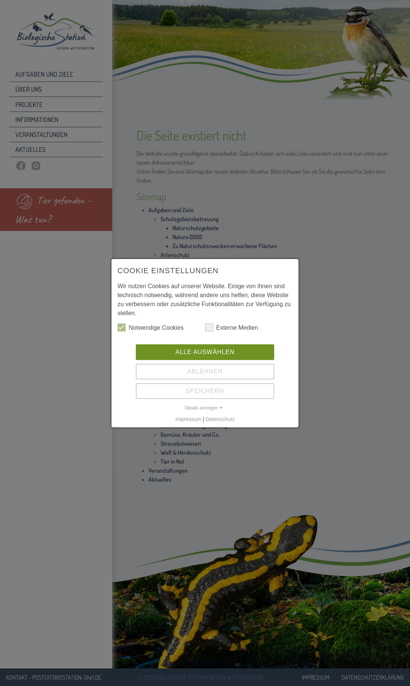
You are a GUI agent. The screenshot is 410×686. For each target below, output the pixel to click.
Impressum (188, 419)
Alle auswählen (205, 352)
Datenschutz (220, 419)
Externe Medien (231, 327)
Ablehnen (205, 371)
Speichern (205, 391)
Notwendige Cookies (150, 327)
